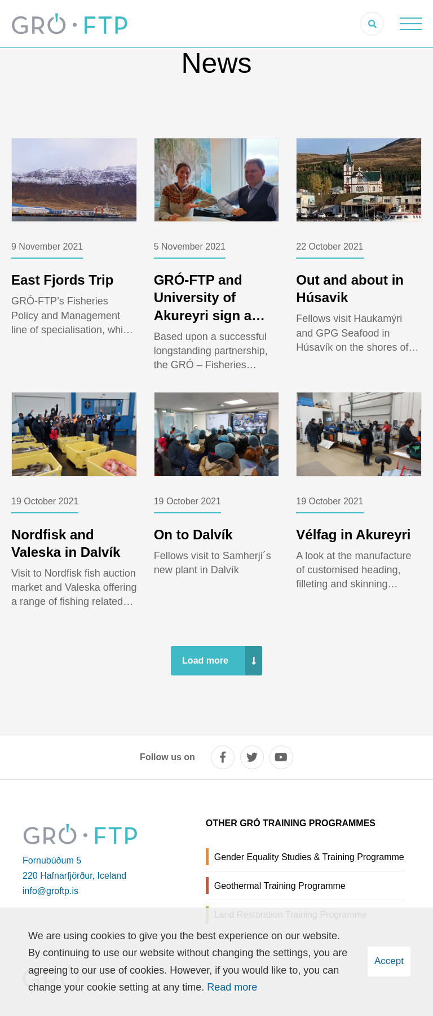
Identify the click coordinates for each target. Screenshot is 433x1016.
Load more (205, 660)
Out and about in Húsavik (350, 288)
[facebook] (223, 757)
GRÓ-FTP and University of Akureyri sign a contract (202, 306)
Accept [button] (389, 961)
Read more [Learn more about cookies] (232, 987)
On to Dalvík (193, 534)
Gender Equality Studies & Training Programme (309, 857)
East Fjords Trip (62, 279)
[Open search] (372, 23)
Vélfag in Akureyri (353, 534)
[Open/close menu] (410, 23)
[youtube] (281, 757)
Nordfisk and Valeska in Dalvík (65, 543)
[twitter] (252, 757)
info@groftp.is (50, 891)
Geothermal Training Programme (280, 886)
